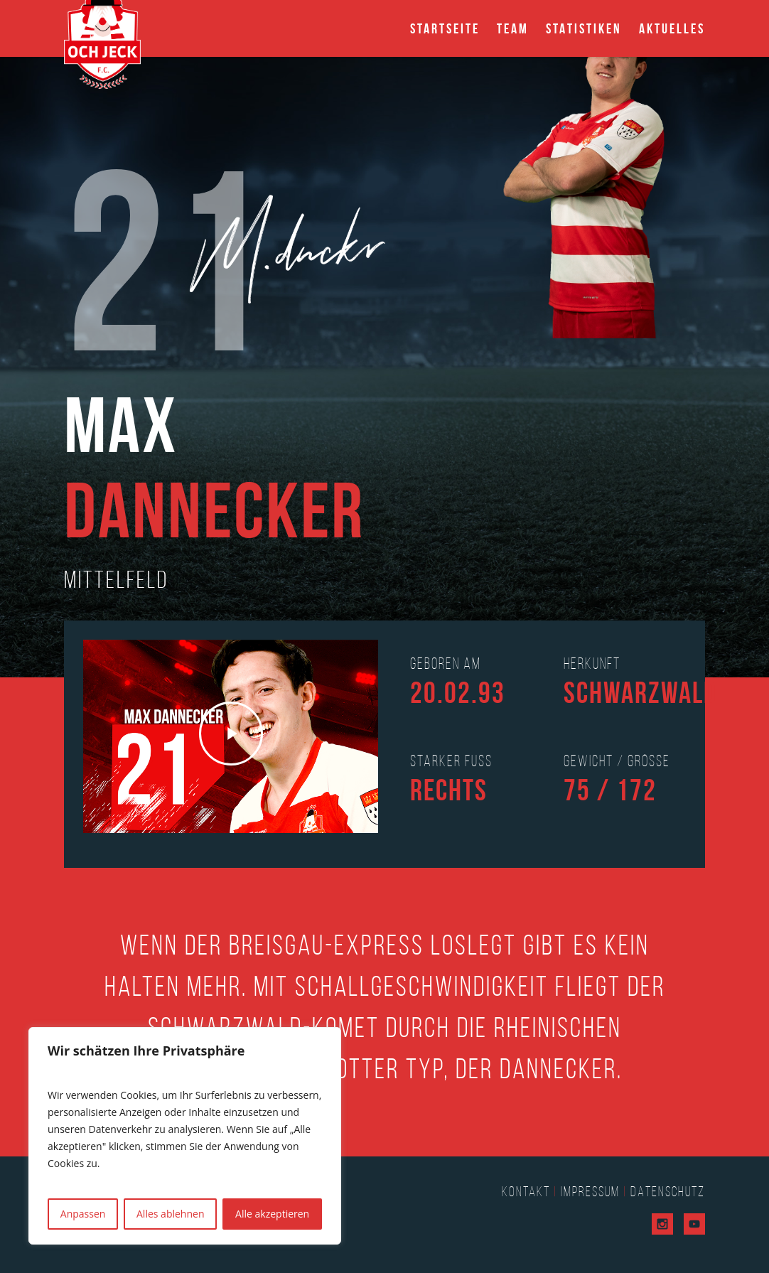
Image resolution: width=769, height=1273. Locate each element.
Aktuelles (672, 28)
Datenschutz (667, 1191)
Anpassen (83, 1213)
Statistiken (584, 28)
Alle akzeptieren (272, 1213)
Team (513, 28)
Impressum (590, 1191)
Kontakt (526, 1191)
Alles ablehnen (170, 1213)
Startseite (445, 28)
